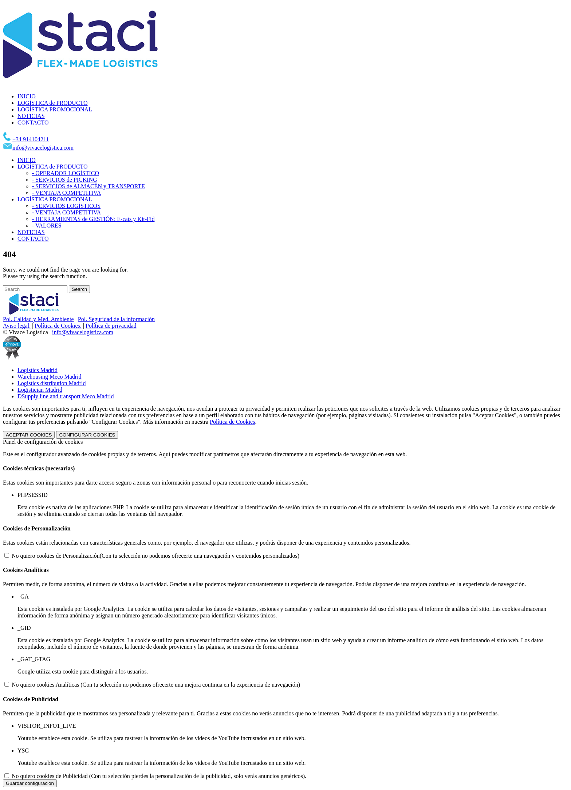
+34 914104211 (30, 139)
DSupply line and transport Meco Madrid (65, 396)
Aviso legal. (17, 326)
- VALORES (47, 225)
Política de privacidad (111, 326)
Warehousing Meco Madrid (49, 377)
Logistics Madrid (37, 370)
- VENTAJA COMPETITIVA (66, 193)
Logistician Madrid (39, 390)
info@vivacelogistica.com (43, 148)
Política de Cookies (232, 422)
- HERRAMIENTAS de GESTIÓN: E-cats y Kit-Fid (93, 219)
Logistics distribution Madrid (51, 383)
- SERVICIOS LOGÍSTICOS (66, 206)
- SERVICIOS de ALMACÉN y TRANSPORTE (88, 186)
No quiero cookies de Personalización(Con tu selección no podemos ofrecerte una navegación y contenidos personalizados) (155, 556)
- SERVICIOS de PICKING (64, 180)
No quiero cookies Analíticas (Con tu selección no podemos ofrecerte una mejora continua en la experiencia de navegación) (156, 685)
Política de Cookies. (58, 326)
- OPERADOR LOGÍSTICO (65, 173)
